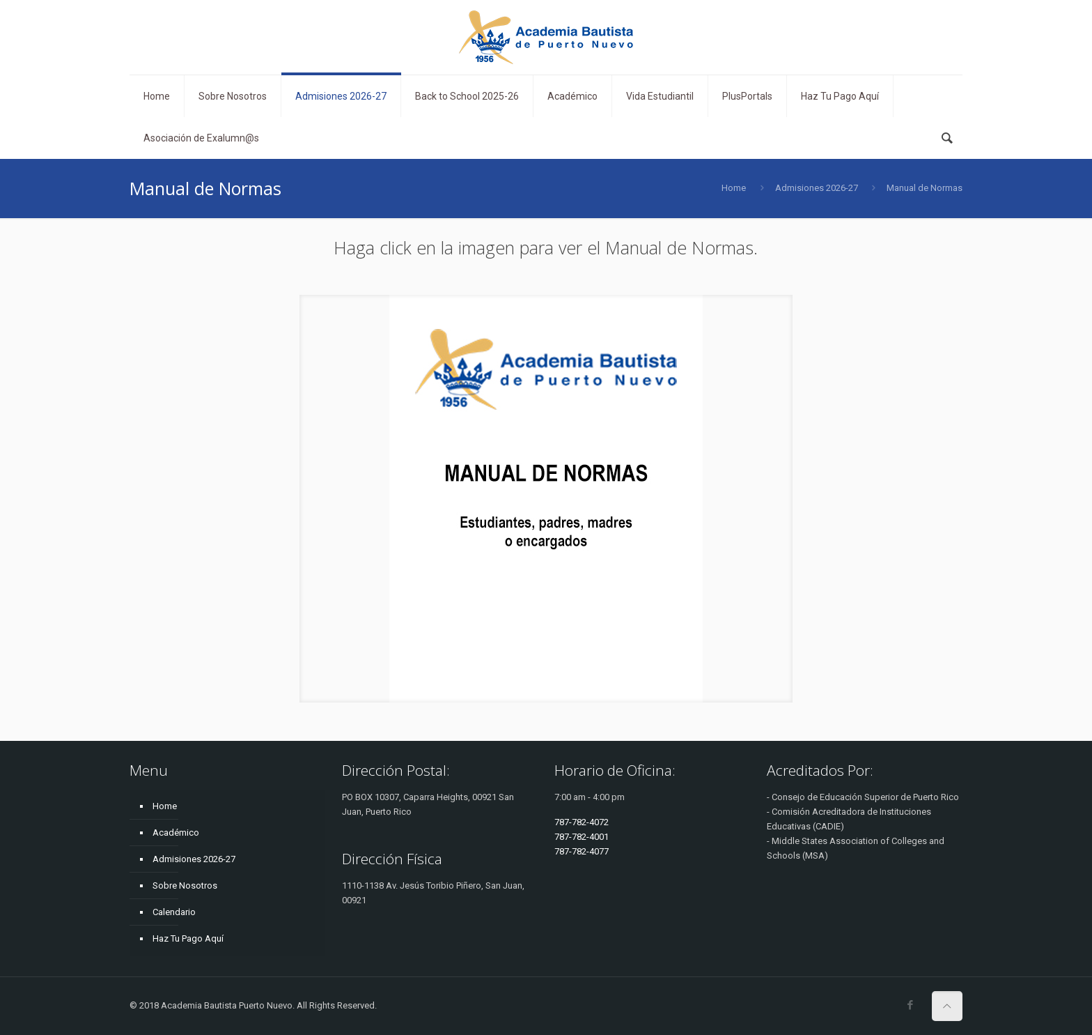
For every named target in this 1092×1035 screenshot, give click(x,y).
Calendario (174, 912)
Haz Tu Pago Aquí (188, 938)
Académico (176, 832)
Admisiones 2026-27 (816, 188)
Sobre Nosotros (185, 885)
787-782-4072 (581, 822)
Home (734, 188)
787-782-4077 (581, 851)
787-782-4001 (581, 836)
